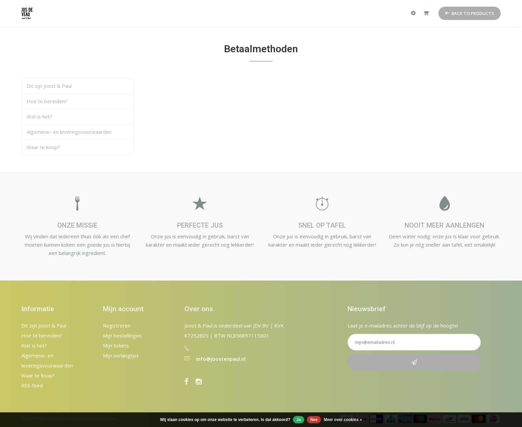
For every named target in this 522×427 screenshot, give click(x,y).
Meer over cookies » (343, 419)
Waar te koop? (43, 147)
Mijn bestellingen (122, 335)
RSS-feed (32, 385)
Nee (314, 419)
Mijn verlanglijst (120, 355)
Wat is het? (39, 116)
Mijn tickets (116, 345)
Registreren (116, 325)
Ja (298, 419)
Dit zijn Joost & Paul (49, 86)
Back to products (469, 13)
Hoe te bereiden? (47, 101)
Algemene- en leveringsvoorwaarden (69, 131)
